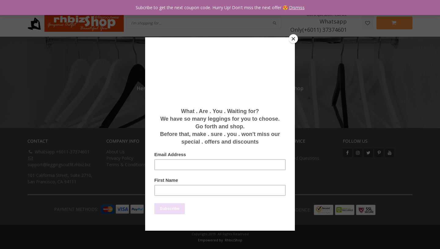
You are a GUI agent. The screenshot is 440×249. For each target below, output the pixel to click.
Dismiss (297, 7)
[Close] (293, 38)
